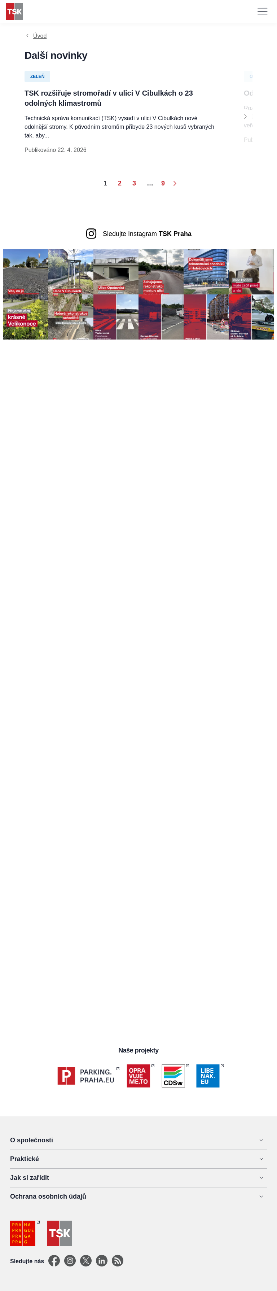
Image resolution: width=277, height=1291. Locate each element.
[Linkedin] (101, 1261)
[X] (86, 1261)
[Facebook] (54, 1261)
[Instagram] (70, 1261)
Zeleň (37, 76)
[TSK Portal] (117, 1261)
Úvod (40, 36)
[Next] (245, 116)
